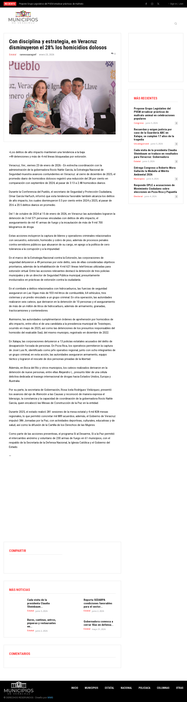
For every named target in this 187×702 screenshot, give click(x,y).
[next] (103, 3)
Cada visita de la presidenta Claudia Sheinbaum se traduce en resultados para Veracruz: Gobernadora (155, 146)
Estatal (12, 55)
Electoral (138, 188)
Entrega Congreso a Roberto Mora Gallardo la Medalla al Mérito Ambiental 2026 (153, 163)
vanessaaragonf (28, 55)
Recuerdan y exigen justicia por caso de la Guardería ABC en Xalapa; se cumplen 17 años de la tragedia (155, 129)
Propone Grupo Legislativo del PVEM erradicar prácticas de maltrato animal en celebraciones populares (155, 112)
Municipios (139, 171)
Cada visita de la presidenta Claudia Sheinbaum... (43, 603)
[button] (176, 23)
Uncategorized (141, 136)
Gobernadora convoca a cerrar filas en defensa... (98, 622)
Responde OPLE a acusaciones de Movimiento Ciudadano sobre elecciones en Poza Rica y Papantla (154, 181)
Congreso (139, 119)
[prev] (97, 3)
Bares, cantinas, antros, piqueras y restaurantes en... (41, 623)
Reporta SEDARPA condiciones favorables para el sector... (97, 603)
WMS (50, 697)
